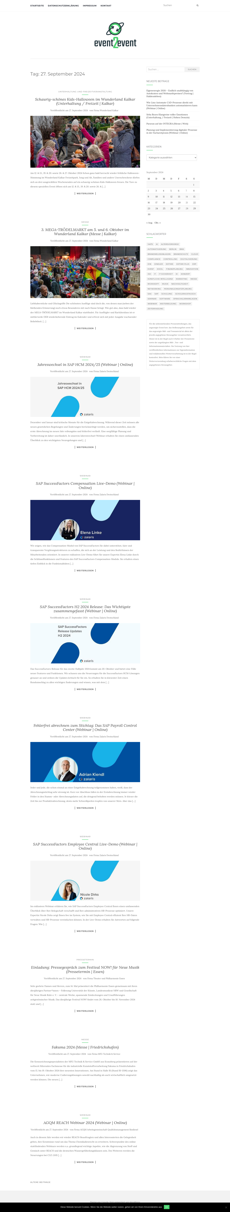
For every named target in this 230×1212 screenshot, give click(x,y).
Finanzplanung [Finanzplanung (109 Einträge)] (174, 269)
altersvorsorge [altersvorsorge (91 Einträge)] (170, 244)
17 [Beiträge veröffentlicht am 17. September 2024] (156, 202)
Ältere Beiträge (40, 1182)
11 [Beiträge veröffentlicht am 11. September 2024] (164, 196)
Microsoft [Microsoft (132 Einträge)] (153, 284)
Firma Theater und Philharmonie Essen (106, 978)
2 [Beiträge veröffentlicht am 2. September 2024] (148, 190)
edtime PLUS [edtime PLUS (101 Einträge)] (182, 264)
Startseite (37, 5)
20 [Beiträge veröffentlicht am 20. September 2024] (179, 202)
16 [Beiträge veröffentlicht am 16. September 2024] (149, 202)
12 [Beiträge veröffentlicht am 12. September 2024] (171, 196)
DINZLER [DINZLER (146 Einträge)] (158, 264)
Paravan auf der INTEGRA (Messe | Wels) (167, 123)
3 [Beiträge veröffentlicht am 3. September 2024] (156, 190)
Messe (85, 222)
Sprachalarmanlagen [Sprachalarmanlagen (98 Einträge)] (185, 299)
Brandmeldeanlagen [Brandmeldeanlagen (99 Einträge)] (159, 254)
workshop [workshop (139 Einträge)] (185, 304)
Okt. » (157, 222)
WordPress (135, 1202)
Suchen (192, 69)
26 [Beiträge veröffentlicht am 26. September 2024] (171, 208)
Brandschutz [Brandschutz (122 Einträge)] (181, 254)
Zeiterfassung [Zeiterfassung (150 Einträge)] (155, 309)
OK (166, 1207)
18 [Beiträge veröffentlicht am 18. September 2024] (164, 202)
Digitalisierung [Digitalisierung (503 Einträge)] (188, 259)
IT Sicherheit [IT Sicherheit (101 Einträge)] (166, 274)
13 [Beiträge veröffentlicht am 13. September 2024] (179, 196)
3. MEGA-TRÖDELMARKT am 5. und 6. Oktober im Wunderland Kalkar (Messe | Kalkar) (85, 231)
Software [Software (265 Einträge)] (165, 299)
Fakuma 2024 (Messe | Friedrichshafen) (85, 1047)
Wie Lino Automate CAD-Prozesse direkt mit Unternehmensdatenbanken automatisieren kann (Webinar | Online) (171, 105)
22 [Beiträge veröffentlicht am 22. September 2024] (194, 202)
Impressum (90, 5)
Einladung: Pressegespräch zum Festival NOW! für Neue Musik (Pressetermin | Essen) (85, 969)
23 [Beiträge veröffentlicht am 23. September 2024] (149, 208)
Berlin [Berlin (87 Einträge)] (172, 249)
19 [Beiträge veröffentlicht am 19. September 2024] (171, 202)
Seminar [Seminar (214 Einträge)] (152, 299)
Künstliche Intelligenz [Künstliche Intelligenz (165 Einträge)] (160, 279)
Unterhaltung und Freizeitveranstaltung (85, 91)
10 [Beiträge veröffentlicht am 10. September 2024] (157, 196)
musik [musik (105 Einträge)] (165, 284)
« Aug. (149, 222)
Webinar (85, 357)
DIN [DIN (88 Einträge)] (149, 264)
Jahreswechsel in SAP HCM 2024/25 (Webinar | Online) (85, 364)
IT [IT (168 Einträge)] (155, 274)
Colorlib (105, 1202)
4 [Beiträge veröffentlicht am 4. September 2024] (163, 190)
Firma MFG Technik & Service (106, 1054)
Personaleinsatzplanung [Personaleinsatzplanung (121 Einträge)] (178, 289)
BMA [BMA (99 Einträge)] (182, 249)
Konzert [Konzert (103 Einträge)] (185, 274)
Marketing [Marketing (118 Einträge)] (181, 279)
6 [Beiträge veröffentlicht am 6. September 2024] (178, 190)
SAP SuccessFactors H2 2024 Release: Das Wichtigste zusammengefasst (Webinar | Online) (85, 608)
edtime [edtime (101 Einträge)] (169, 264)
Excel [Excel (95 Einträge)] (160, 269)
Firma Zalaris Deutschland (106, 371)
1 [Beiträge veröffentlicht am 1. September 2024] (193, 184)
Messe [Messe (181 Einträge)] (194, 279)
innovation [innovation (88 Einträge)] (192, 269)
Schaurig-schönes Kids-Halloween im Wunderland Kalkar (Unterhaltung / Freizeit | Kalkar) (85, 101)
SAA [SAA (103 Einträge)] (150, 294)
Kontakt (106, 5)
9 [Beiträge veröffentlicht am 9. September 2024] (148, 196)
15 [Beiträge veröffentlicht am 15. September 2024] (194, 196)
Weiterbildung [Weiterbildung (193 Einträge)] (168, 304)
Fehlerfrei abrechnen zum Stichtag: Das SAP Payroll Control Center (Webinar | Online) (85, 727)
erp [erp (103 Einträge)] (194, 264)
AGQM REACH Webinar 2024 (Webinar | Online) (85, 1122)
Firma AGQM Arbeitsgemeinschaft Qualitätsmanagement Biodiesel (106, 1129)
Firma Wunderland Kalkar (106, 110)
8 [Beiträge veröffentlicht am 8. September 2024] (194, 190)
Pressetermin (85, 959)
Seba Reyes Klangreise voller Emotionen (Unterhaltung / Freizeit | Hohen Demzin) (167, 116)
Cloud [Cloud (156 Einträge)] (194, 254)
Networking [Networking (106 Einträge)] (154, 289)
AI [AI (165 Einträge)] (157, 244)
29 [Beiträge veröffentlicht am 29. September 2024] (194, 208)
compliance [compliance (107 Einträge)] (154, 259)
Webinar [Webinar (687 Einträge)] (152, 304)
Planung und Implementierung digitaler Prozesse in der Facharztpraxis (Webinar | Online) (171, 131)
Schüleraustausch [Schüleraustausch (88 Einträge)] (185, 294)
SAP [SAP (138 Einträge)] (156, 294)
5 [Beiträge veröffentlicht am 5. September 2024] (171, 190)
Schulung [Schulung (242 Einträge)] (166, 294)
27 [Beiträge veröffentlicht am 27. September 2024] (179, 208)
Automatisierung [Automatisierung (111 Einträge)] (157, 249)
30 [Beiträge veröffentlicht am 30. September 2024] (149, 214)
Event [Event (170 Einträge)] (151, 269)
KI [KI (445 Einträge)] (177, 274)
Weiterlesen (85, 193)
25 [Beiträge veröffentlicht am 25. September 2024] (164, 208)
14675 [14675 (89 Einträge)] (150, 244)
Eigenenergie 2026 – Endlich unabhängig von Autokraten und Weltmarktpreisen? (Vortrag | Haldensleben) (169, 93)
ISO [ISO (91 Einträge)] (149, 274)
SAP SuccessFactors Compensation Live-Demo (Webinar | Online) (85, 485)
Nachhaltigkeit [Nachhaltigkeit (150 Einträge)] (180, 284)
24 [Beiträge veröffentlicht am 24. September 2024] (157, 208)
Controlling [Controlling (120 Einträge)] (170, 259)
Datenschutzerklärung (63, 5)
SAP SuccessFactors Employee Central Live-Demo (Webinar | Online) (85, 846)
